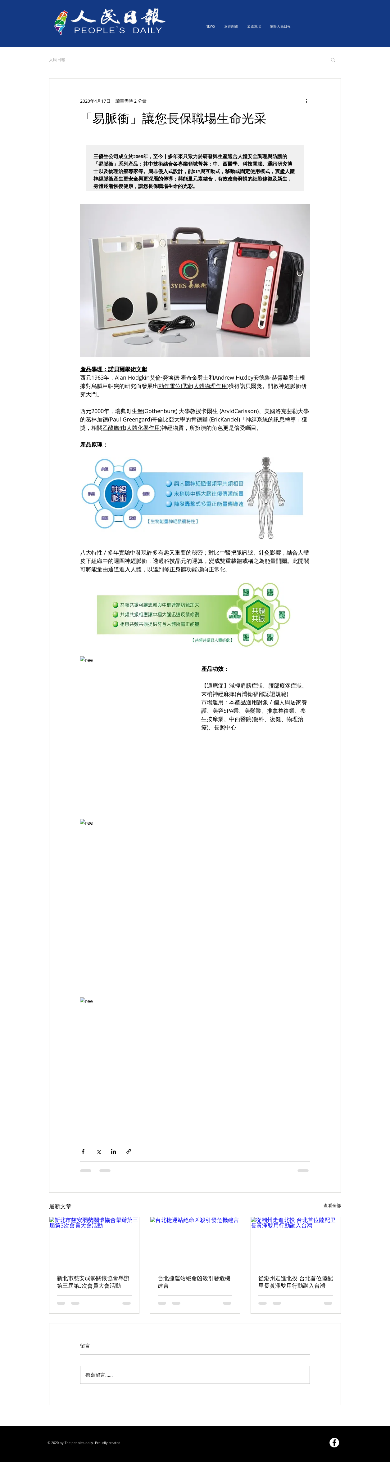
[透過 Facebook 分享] (83, 1151)
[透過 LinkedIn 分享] (113, 1151)
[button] (333, 59)
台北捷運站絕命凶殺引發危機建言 (194, 1282)
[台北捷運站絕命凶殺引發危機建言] (195, 1242)
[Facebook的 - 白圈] (334, 1442)
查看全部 (332, 1205)
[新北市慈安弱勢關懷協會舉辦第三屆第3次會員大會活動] (94, 1242)
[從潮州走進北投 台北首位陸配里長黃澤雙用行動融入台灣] (296, 1242)
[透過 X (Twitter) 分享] (98, 1151)
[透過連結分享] (129, 1151)
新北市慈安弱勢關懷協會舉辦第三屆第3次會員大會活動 (93, 1282)
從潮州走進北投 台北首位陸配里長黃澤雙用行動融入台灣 (295, 1282)
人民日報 (57, 59)
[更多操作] (306, 101)
